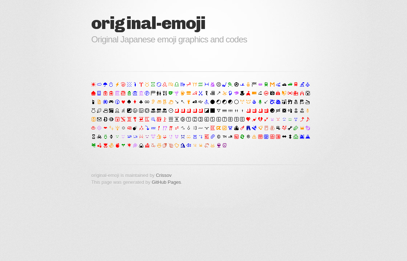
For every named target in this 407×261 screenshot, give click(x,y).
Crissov (163, 175)
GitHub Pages (166, 182)
